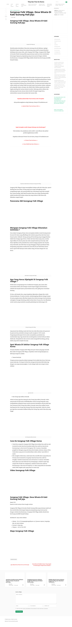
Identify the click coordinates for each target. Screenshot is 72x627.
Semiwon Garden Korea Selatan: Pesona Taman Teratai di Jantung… (14, 584)
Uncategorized (57, 55)
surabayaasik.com (57, 103)
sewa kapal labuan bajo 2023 (59, 104)
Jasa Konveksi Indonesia (59, 107)
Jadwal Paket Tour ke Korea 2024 (30, 109)
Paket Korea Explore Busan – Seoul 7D (60, 5)
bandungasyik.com (58, 102)
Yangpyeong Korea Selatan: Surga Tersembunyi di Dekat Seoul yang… (35, 584)
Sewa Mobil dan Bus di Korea (49, 5)
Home (8, 4)
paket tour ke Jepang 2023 (59, 105)
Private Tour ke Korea (30, 144)
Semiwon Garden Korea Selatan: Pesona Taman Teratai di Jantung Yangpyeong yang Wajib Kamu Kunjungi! (59, 68)
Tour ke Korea (12, 5)
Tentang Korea (57, 50)
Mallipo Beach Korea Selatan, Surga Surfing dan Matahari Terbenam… (56, 584)
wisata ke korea (16, 13)
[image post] (14, 579)
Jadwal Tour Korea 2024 (23, 5)
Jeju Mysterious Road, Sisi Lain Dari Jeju (20, 568)
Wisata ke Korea (17, 5)
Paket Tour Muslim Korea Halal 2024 (32, 5)
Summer (56, 48)
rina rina (10, 587)
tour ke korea (57, 53)
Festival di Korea (57, 44)
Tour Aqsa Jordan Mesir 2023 (59, 100)
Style (55, 46)
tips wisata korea (57, 52)
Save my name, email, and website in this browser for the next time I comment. (32, 612)
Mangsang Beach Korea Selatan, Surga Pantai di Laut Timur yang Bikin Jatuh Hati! (60, 85)
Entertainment (57, 42)
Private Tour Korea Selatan (42, 5)
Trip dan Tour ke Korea (36, 2)
